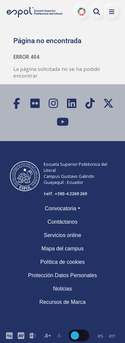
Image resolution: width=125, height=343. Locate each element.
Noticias (62, 289)
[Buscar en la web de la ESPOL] (96, 11)
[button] (111, 11)
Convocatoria (60, 208)
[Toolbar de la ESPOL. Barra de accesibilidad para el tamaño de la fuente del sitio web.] (20, 335)
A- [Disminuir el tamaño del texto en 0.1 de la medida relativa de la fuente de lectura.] (59, 335)
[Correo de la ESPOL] (32, 335)
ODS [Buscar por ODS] (81, 11)
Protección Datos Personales (62, 275)
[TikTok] (90, 103)
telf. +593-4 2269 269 (65, 194)
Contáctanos (63, 222)
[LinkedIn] (72, 103)
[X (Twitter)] (108, 103)
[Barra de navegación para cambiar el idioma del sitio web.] (106, 335)
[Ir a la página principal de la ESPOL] (35, 12)
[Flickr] (35, 103)
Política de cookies (62, 262)
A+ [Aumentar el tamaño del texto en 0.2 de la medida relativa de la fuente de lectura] (48, 335)
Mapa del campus (62, 248)
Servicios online (62, 235)
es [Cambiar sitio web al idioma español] (100, 335)
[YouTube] (62, 122)
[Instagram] (53, 103)
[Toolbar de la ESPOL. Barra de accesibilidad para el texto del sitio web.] (53, 335)
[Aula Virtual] (21, 335)
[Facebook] (17, 103)
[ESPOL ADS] (9, 335)
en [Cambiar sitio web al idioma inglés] (112, 335)
